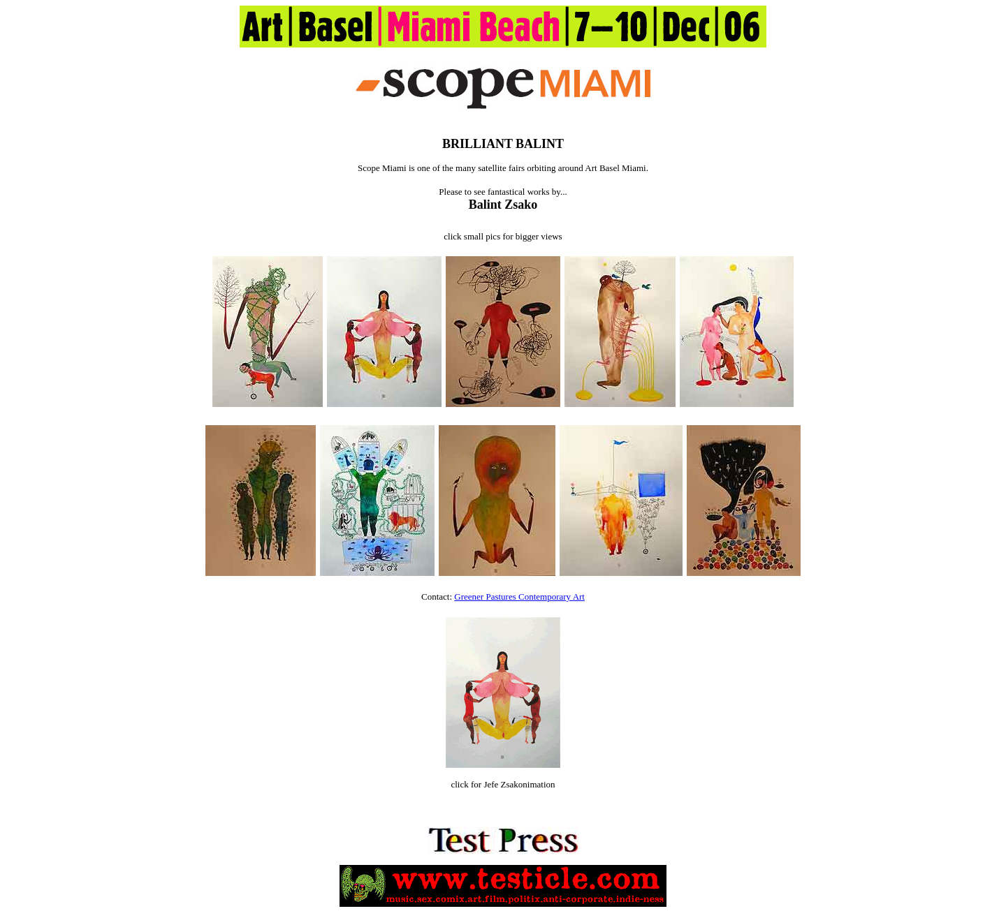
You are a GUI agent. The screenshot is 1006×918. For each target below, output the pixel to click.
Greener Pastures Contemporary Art (519, 596)
